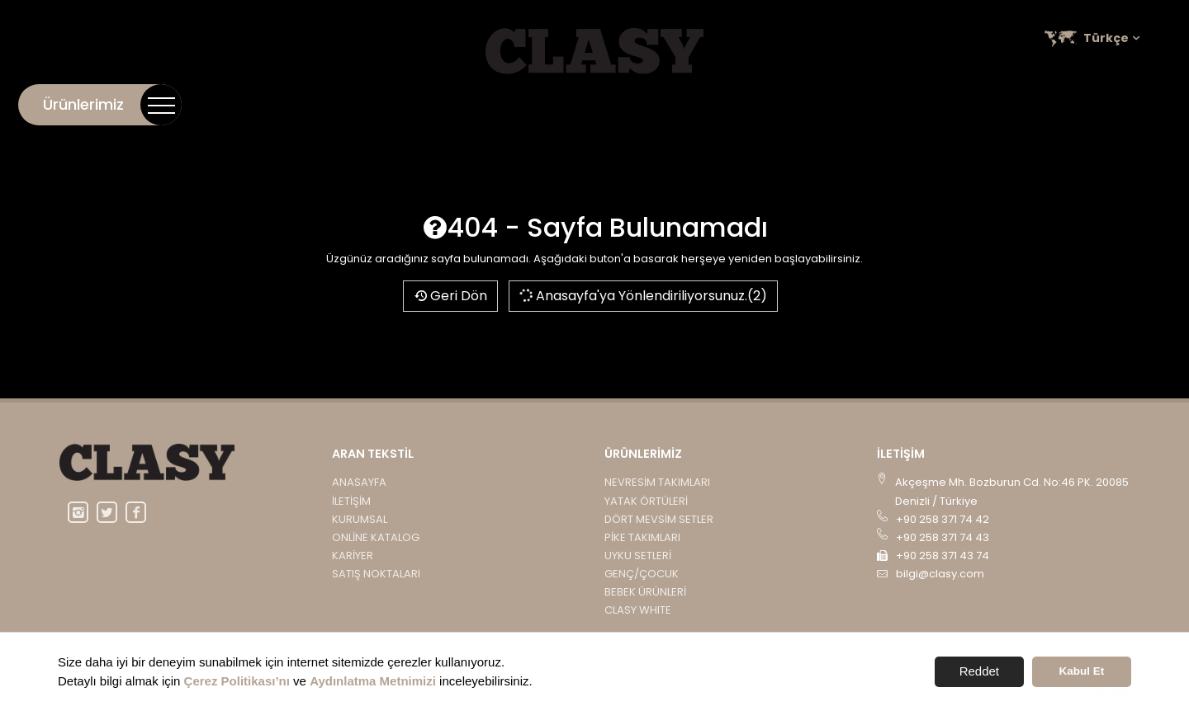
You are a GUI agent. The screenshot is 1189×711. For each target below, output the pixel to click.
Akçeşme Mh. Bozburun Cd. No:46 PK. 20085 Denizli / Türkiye (1012, 491)
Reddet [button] (979, 671)
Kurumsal (839, 104)
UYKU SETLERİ (637, 555)
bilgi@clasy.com (940, 574)
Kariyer (1028, 104)
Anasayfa (359, 482)
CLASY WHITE (637, 610)
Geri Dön (450, 295)
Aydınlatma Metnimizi (373, 681)
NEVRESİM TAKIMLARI (657, 482)
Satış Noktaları (1120, 104)
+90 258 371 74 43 (942, 537)
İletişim (766, 104)
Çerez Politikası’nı (237, 681)
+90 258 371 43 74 (942, 555)
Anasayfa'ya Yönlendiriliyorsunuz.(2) (642, 295)
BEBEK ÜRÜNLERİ (645, 592)
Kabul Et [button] (1082, 671)
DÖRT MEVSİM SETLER (658, 519)
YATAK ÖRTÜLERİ (646, 501)
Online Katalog (937, 104)
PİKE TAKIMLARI (642, 537)
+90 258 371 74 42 (942, 519)
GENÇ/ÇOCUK (641, 574)
